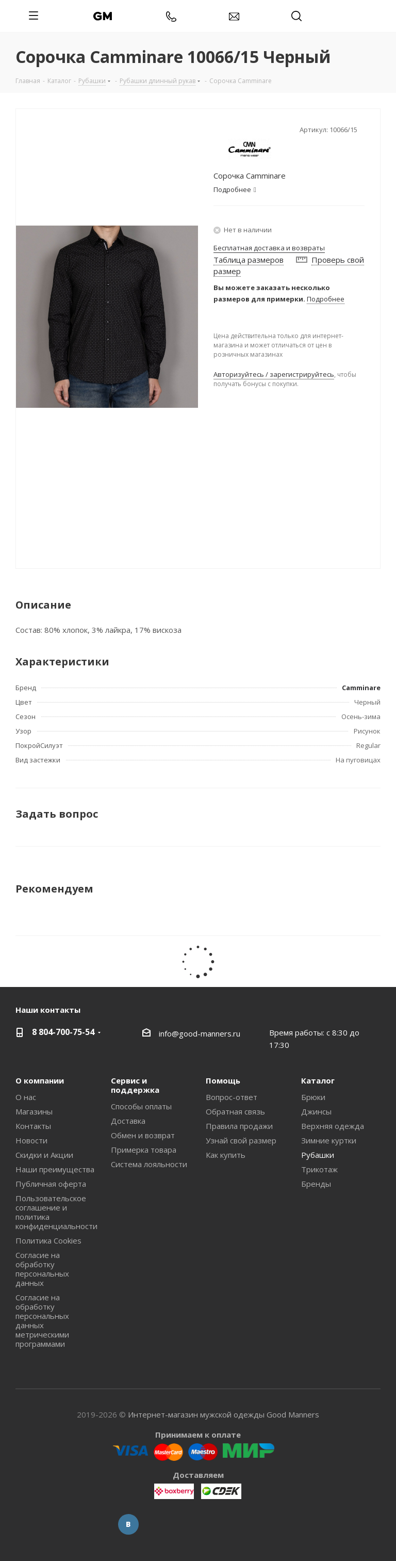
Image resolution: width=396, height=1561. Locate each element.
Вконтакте (128, 1524)
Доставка (128, 1121)
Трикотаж (319, 1169)
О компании (39, 1080)
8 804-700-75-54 (63, 1032)
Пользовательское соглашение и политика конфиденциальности (56, 1212)
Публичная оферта (50, 1183)
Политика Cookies (48, 1240)
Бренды (316, 1183)
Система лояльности (149, 1164)
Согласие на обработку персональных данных (42, 1269)
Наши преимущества (54, 1169)
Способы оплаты (141, 1106)
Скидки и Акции (44, 1155)
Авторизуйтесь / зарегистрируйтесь (273, 374)
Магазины (34, 1111)
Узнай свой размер (241, 1140)
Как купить (225, 1155)
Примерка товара (143, 1149)
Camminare (361, 687)
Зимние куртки (328, 1140)
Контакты (33, 1126)
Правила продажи (239, 1126)
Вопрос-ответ (231, 1097)
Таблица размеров (248, 259)
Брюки (313, 1097)
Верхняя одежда (332, 1126)
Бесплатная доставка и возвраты (269, 247)
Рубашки (317, 1155)
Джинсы (316, 1111)
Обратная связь (235, 1111)
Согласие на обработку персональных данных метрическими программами (42, 1320)
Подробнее (325, 299)
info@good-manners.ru (199, 1033)
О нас (25, 1097)
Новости (31, 1140)
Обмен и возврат (143, 1135)
